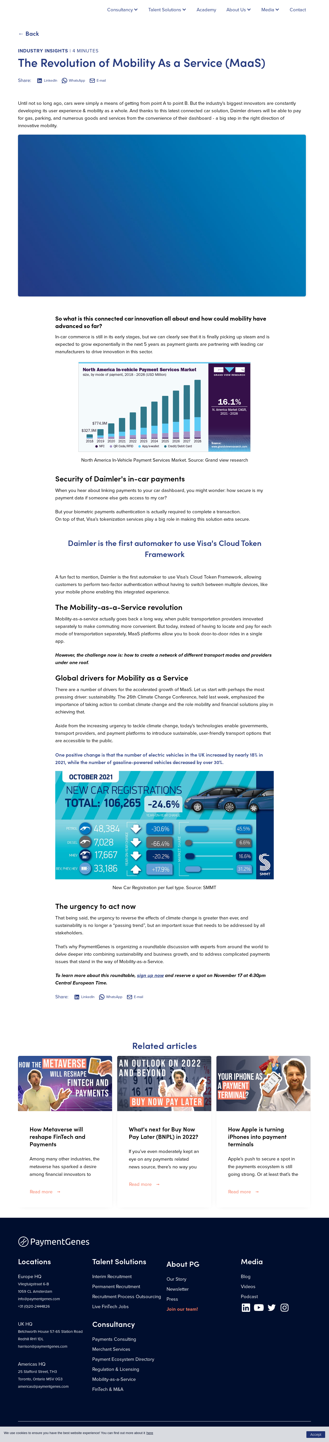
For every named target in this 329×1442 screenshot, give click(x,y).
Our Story (176, 1279)
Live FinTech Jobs (110, 1306)
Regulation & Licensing (115, 1369)
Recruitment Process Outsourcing (126, 1296)
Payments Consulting (114, 1339)
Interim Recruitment (112, 1276)
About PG (183, 1263)
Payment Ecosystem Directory (123, 1359)
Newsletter (178, 1289)
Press (172, 1299)
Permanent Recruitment (116, 1286)
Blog (246, 1276)
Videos (248, 1286)
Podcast (249, 1296)
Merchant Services (111, 1349)
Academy (206, 10)
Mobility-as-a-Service (114, 1379)
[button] (122, 10)
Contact (298, 10)
